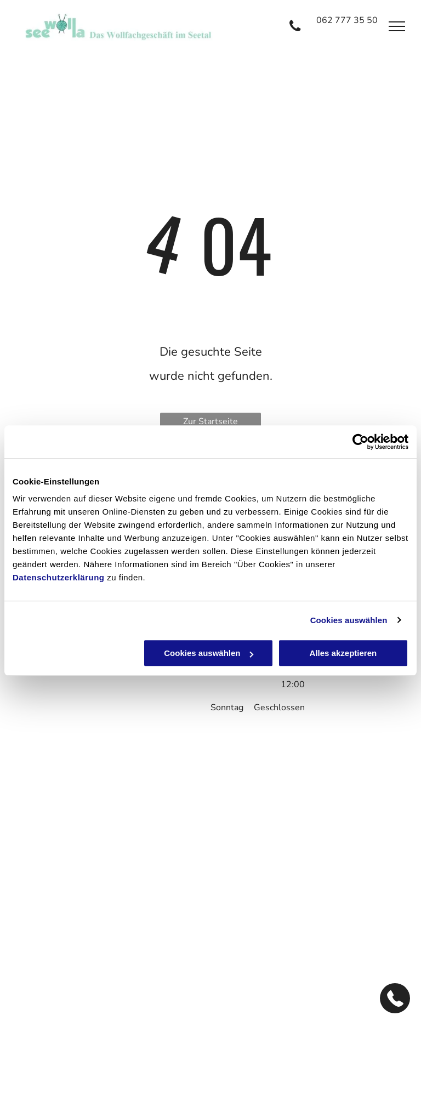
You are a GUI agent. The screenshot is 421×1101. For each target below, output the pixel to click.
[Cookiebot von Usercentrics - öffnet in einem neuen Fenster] (360, 441)
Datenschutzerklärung (59, 577)
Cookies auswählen (349, 620)
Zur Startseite (210, 421)
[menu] (397, 26)
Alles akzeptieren (343, 653)
